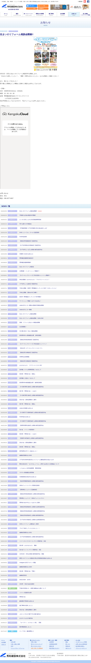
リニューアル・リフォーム (17, 648)
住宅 (12, 646)
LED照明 (51, 642)
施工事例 (51, 14)
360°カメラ (68, 648)
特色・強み (34, 642)
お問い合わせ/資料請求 (81, 644)
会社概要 (62, 14)
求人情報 (85, 14)
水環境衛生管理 (53, 644)
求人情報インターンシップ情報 (81, 641)
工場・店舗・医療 (15, 644)
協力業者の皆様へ (80, 646)
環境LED (68, 646)
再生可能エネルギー (54, 648)
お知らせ (73, 14)
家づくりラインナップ (36, 644)
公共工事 (13, 642)
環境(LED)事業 (39, 14)
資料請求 (80, 1)
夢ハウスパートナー (35, 640)
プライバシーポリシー (81, 648)
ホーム (5, 14)
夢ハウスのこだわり (36, 646)
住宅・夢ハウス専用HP (37, 648)
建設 (17, 14)
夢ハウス (68, 644)
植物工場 (51, 646)
